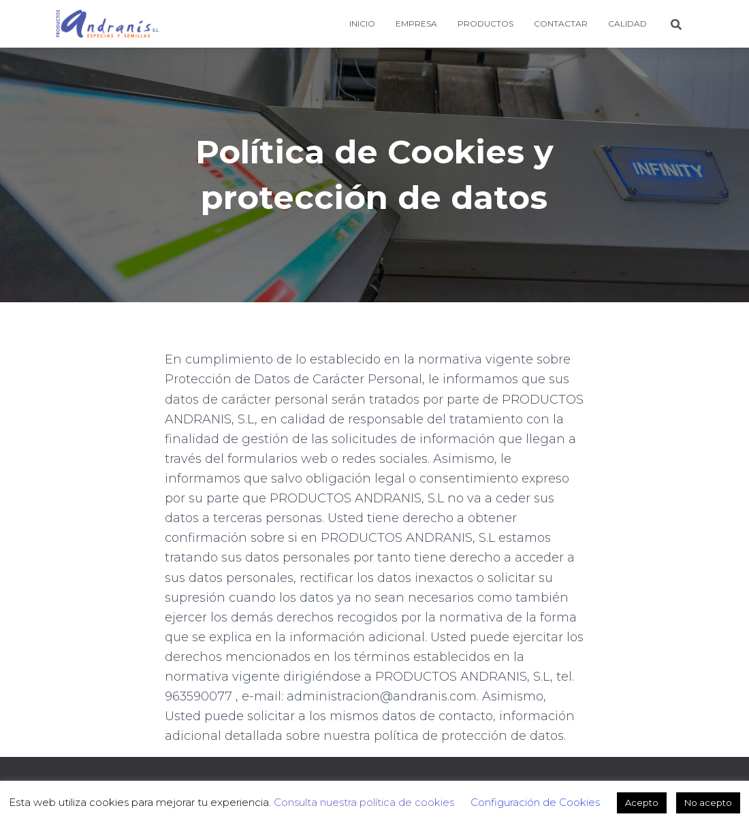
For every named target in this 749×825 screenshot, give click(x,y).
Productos (485, 23)
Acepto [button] (641, 802)
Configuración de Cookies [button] (535, 802)
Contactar (561, 23)
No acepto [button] (708, 802)
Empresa (416, 23)
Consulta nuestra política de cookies (364, 802)
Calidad (627, 23)
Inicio (362, 23)
